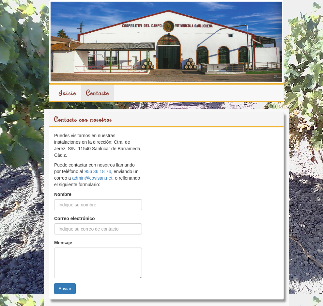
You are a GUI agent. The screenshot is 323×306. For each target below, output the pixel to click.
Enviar (64, 288)
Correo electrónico (74, 218)
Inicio (67, 93)
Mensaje (63, 242)
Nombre (62, 194)
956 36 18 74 (98, 171)
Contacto (97, 93)
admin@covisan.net (92, 178)
